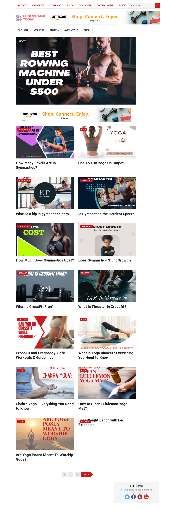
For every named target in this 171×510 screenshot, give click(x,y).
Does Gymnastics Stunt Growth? (104, 260)
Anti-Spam (38, 5)
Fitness (54, 30)
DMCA (70, 5)
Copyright (55, 5)
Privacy (22, 5)
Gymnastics (71, 30)
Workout (39, 30)
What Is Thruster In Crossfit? (102, 307)
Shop (87, 30)
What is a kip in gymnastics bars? (43, 214)
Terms (122, 5)
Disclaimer (85, 5)
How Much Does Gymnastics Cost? (45, 260)
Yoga (83, 129)
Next (86, 474)
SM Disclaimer (105, 5)
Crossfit (23, 30)
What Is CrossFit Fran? (35, 307)
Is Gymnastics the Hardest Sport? (106, 214)
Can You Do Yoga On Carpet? (101, 163)
